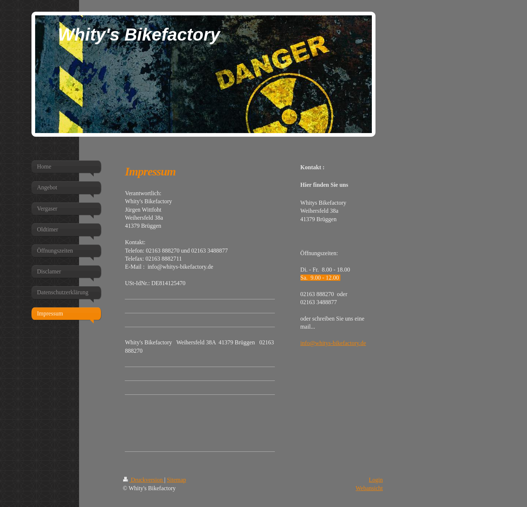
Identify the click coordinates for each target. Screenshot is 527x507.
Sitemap (176, 480)
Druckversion (143, 480)
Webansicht (369, 488)
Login (376, 480)
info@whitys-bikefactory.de (333, 343)
